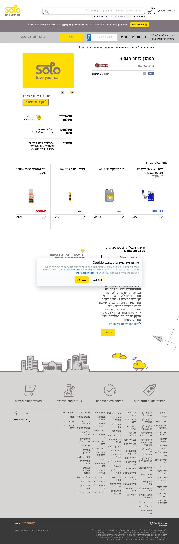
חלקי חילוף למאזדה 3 (162, 502)
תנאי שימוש (161, 421)
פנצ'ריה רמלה (83, 477)
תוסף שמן (116, 431)
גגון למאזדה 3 (160, 467)
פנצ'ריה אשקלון (86, 451)
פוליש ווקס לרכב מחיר (116, 492)
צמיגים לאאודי (83, 413)
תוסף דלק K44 (114, 413)
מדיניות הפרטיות (71, 269)
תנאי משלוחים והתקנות (160, 433)
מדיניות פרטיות (163, 440)
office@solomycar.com (124, 324)
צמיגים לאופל (83, 417)
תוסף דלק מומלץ (116, 419)
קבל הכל (81, 279)
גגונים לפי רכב (98, 448)
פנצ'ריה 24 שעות (85, 487)
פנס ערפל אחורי (131, 414)
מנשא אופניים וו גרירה (145, 496)
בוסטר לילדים (99, 431)
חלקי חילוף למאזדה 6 (146, 414)
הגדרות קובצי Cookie (20, 420)
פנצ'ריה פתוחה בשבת (99, 425)
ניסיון (102, 459)
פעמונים (104, 47)
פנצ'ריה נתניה (83, 457)
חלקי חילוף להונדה (162, 472)
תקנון (72, 417)
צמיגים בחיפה (83, 428)
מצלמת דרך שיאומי (84, 433)
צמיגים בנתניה (129, 484)
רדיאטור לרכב (114, 462)
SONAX (117, 466)
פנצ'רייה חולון (130, 440)
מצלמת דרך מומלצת (115, 456)
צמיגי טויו (85, 446)
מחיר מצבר (116, 451)
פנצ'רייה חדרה (98, 477)
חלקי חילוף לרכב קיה (100, 454)
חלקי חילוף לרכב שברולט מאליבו (145, 461)
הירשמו (108, 332)
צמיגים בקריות (98, 492)
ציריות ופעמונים (119, 47)
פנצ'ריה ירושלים (101, 418)
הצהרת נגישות (68, 413)
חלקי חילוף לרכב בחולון (84, 440)
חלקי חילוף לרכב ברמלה (146, 434)
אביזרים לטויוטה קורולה (86, 470)
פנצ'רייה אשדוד (101, 471)
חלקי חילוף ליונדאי (162, 495)
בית (152, 47)
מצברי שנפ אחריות (85, 422)
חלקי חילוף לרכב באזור (146, 427)
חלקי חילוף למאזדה (146, 421)
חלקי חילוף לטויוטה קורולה (162, 480)
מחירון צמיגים (114, 446)
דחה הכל (97, 279)
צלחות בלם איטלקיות (131, 452)
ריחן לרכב (131, 495)
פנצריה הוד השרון (131, 427)
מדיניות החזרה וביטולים (160, 427)
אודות (164, 417)
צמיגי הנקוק (130, 458)
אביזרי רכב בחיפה (162, 447)
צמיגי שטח (131, 469)
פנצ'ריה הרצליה (132, 434)
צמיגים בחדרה (129, 473)
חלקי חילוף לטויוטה (162, 488)
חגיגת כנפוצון (68, 421)
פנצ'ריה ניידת (83, 492)
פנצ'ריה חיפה (99, 413)
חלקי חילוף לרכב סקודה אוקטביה (146, 442)
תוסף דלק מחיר (116, 425)
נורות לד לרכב (145, 507)
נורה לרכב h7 (145, 502)
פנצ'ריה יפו (85, 481)
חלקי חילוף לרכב (139, 47)
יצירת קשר (162, 413)
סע (71, 38)
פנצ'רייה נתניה (98, 481)
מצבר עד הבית (114, 435)
